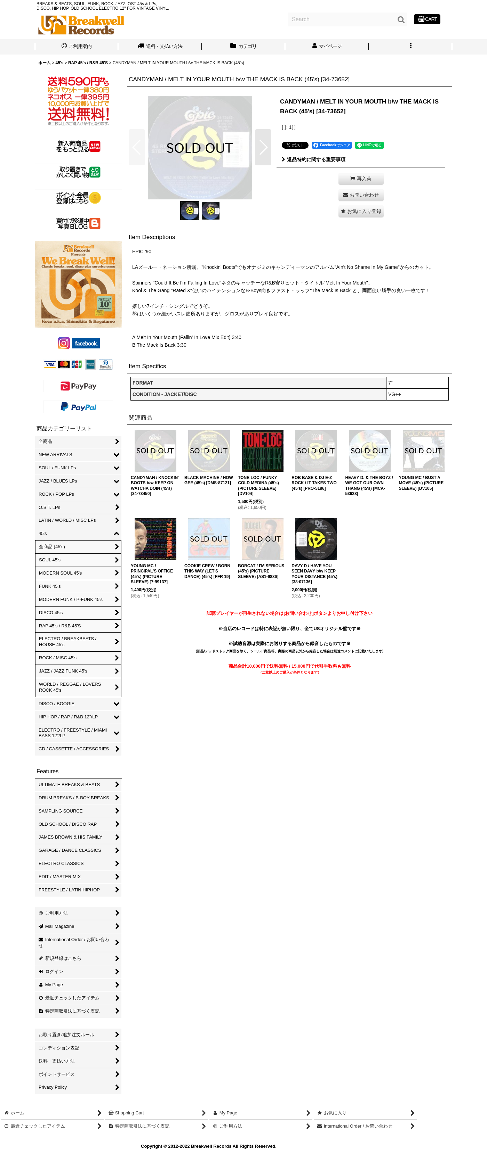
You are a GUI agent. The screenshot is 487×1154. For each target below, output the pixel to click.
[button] (410, 47)
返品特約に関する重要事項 (313, 159)
